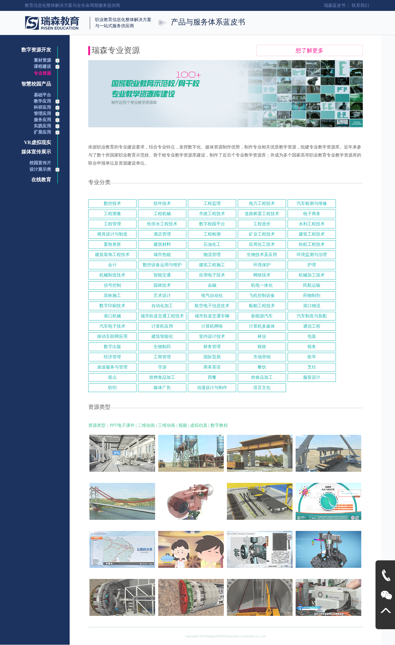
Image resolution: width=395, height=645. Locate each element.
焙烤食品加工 (162, 377)
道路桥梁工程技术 (262, 213)
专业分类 (99, 182)
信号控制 (112, 285)
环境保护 (262, 265)
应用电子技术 (212, 275)
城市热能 (162, 254)
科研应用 (42, 107)
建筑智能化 (162, 336)
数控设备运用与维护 (162, 265)
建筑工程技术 (312, 234)
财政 (262, 346)
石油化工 (212, 244)
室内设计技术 (212, 336)
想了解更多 (309, 50)
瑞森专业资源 (116, 50)
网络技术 (262, 275)
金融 (212, 285)
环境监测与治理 (312, 254)
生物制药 (162, 346)
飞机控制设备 (262, 295)
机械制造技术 (112, 275)
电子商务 (311, 213)
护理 (311, 265)
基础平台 (42, 95)
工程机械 (162, 213)
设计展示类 (40, 169)
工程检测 (212, 234)
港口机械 (112, 316)
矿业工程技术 (262, 234)
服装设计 (311, 377)
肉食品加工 (262, 377)
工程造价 (262, 224)
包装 (311, 336)
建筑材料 (162, 244)
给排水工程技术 (162, 224)
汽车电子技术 (112, 326)
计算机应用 (162, 326)
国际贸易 (212, 357)
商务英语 (212, 367)
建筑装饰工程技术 (112, 254)
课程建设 (42, 66)
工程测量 (112, 213)
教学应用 (42, 101)
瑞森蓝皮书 (334, 5)
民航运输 (311, 285)
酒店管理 (162, 234)
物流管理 (212, 254)
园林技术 (162, 285)
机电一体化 (262, 285)
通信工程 (311, 326)
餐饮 (262, 367)
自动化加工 (162, 305)
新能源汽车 (262, 316)
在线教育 (41, 179)
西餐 (212, 377)
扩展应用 (42, 132)
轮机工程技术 (312, 244)
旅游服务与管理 (112, 367)
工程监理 (212, 203)
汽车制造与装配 (312, 316)
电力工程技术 (262, 203)
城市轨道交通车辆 (212, 316)
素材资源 (42, 60)
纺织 (112, 387)
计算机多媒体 (262, 326)
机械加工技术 (312, 275)
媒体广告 (162, 387)
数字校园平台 (212, 224)
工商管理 (162, 357)
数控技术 (112, 203)
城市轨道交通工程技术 (162, 316)
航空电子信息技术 (212, 305)
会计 (112, 265)
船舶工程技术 (262, 305)
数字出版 (112, 346)
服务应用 (42, 119)
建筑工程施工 (212, 265)
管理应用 (42, 113)
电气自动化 (212, 295)
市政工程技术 (212, 213)
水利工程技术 (312, 224)
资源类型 (99, 407)
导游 (162, 367)
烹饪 (311, 367)
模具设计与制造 (112, 234)
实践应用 (42, 126)
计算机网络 (212, 326)
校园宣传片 (40, 163)
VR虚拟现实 (37, 142)
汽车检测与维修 (312, 203)
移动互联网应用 (112, 336)
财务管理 (212, 346)
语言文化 (262, 387)
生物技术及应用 (262, 254)
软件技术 (162, 203)
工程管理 (112, 224)
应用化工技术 (262, 244)
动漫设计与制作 (212, 387)
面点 (112, 377)
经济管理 (112, 357)
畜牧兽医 (112, 244)
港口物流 (311, 305)
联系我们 (360, 5)
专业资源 (42, 73)
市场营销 (262, 357)
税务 (311, 346)
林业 (262, 336)
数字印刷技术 (112, 305)
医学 (311, 357)
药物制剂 (311, 295)
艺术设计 (162, 295)
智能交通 (162, 275)
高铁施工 (112, 295)
